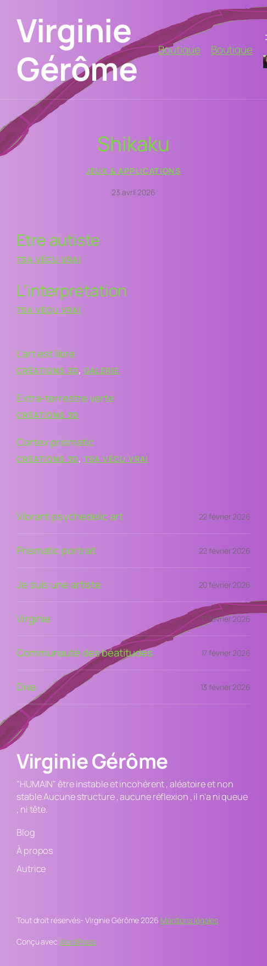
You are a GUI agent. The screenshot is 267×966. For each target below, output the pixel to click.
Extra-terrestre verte (65, 398)
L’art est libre (45, 354)
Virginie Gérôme (76, 49)
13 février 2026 (226, 687)
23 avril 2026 (133, 192)
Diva (26, 687)
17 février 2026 (226, 619)
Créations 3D (47, 370)
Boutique (179, 49)
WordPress (77, 941)
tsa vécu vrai (48, 259)
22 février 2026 (225, 516)
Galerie (102, 370)
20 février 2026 (225, 584)
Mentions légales (189, 920)
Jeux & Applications (133, 170)
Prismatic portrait (56, 550)
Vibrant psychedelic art (69, 516)
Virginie (33, 619)
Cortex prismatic (54, 442)
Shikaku (133, 144)
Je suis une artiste (58, 584)
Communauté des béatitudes (84, 653)
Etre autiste (58, 240)
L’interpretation (71, 290)
